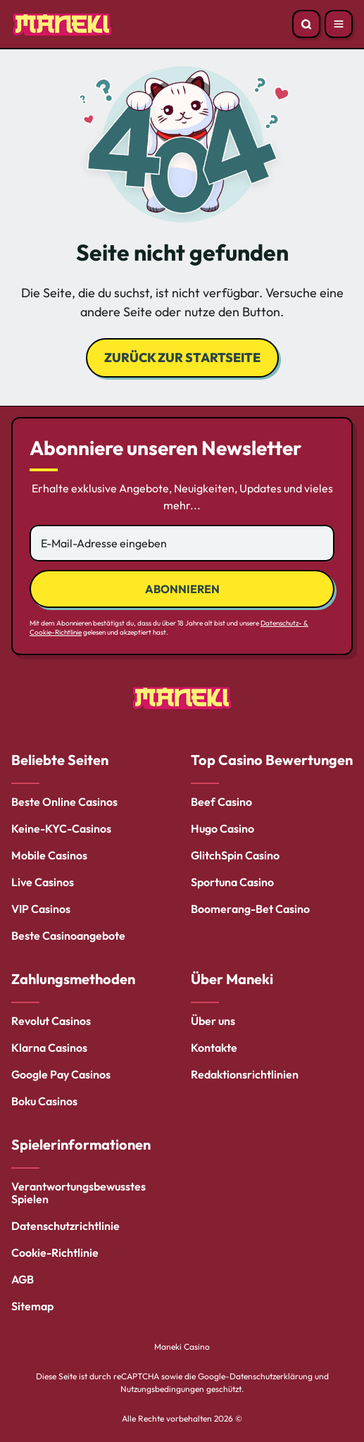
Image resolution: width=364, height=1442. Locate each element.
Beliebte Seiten (59, 760)
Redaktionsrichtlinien (245, 1074)
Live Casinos (42, 882)
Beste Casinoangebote (68, 935)
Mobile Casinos (49, 855)
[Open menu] (339, 24)
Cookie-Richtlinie (55, 1252)
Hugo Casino (222, 828)
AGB (22, 1279)
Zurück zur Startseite (182, 357)
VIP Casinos (40, 909)
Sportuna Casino (232, 882)
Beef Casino (221, 802)
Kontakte (214, 1047)
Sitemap (32, 1306)
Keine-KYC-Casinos (61, 828)
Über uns (213, 1021)
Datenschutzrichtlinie (65, 1226)
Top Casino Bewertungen (272, 760)
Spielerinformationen (81, 1144)
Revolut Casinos (51, 1021)
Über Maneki (232, 979)
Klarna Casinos (49, 1047)
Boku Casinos (44, 1101)
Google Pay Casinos (61, 1074)
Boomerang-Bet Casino (250, 909)
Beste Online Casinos (64, 802)
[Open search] (306, 24)
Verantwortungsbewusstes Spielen (78, 1192)
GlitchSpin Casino (235, 855)
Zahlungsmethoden (73, 979)
